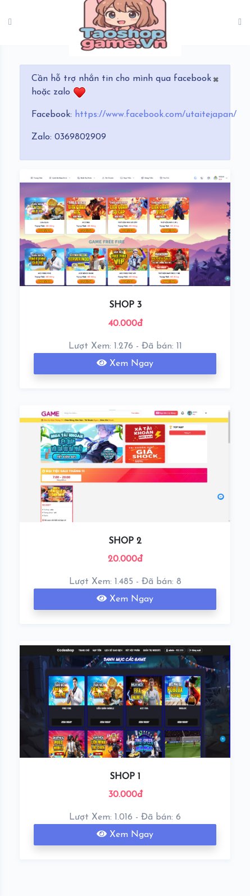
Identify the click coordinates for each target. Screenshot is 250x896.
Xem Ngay (125, 363)
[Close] (215, 78)
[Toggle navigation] (240, 22)
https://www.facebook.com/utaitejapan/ (156, 114)
